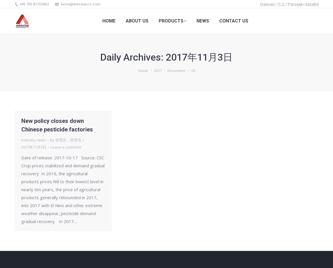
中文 (281, 4)
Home (143, 70)
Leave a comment (66, 147)
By (65, 140)
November (176, 70)
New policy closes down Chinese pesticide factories (57, 125)
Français (267, 4)
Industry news (33, 140)
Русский (295, 4)
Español (312, 4)
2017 (158, 70)
